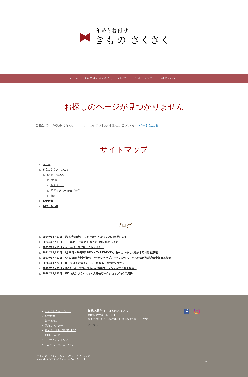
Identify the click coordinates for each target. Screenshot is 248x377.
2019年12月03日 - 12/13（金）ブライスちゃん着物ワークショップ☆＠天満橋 (89, 268)
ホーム (74, 78)
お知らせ (55, 180)
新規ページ (57, 185)
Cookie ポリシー (67, 356)
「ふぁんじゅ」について (59, 344)
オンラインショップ (56, 339)
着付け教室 (51, 320)
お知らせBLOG (55, 174)
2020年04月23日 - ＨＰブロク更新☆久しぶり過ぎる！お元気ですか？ (84, 263)
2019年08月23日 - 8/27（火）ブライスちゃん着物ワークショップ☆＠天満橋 (89, 273)
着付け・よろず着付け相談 (60, 330)
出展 (53, 195)
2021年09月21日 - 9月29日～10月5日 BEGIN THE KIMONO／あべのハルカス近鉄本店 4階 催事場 (100, 252)
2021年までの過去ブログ (65, 190)
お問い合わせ (169, 78)
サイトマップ (83, 356)
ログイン (206, 362)
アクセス (93, 324)
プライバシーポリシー (47, 356)
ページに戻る (149, 125)
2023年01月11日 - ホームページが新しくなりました (73, 247)
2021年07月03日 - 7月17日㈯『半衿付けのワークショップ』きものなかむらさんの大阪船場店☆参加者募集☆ (107, 257)
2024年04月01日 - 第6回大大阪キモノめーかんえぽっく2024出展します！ (86, 236)
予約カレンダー (145, 78)
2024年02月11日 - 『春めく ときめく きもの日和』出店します (80, 242)
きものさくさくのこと (98, 78)
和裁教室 (124, 78)
